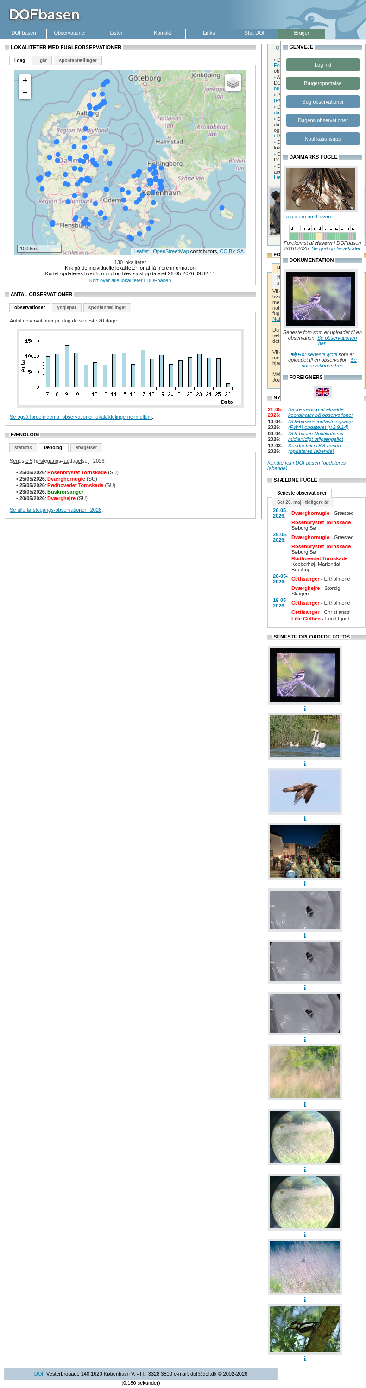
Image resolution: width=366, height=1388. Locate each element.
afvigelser (86, 447)
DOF (39, 1373)
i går (42, 60)
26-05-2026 (280, 513)
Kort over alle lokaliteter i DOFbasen (130, 280)
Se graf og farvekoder (335, 248)
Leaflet (141, 251)
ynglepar (66, 307)
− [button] (25, 93)
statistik (23, 447)
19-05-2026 (280, 602)
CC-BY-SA (232, 251)
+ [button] (25, 80)
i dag (19, 60)
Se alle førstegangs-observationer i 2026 (55, 510)
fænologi (53, 447)
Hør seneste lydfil (317, 354)
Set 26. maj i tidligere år (303, 502)
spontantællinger (77, 60)
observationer (29, 307)
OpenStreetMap (171, 251)
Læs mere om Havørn (308, 216)
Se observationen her (329, 362)
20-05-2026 (280, 578)
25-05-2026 (280, 537)
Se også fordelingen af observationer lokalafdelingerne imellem (81, 417)
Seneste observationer (302, 493)
